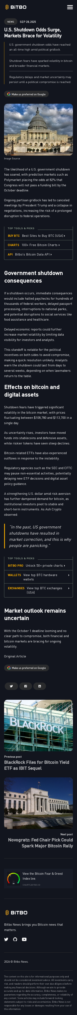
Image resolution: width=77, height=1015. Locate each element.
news (10, 21)
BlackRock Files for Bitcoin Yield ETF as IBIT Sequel (36, 765)
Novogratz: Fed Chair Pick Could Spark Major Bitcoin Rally (40, 842)
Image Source (12, 158)
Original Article (15, 656)
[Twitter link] (6, 939)
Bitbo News (21, 961)
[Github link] (15, 939)
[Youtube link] (24, 939)
